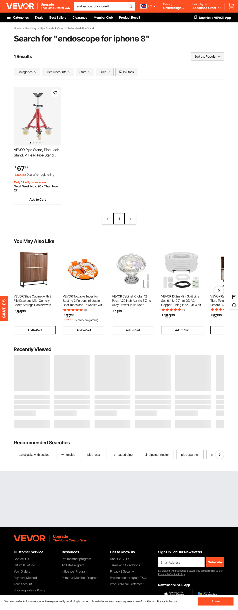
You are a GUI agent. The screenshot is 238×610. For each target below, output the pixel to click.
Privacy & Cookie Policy (171, 574)
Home (17, 28)
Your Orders (22, 571)
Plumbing (30, 28)
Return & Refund (24, 565)
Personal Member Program (80, 578)
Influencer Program (75, 571)
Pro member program (76, 559)
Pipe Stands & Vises (51, 28)
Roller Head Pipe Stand (81, 28)
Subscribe (215, 562)
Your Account (23, 584)
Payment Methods (26, 578)
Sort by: (199, 56)
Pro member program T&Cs (129, 578)
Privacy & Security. (167, 601)
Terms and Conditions (125, 565)
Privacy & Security (122, 571)
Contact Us (21, 559)
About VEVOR (119, 559)
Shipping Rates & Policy (29, 590)
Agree (216, 601)
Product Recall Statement (126, 584)
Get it (17, 186)
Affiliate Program (73, 565)
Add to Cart (37, 199)
